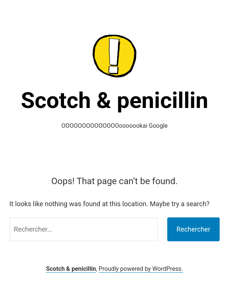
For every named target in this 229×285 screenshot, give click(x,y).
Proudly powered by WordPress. (141, 268)
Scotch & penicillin (114, 100)
